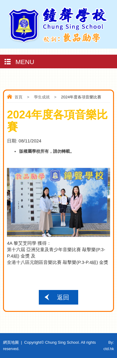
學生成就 (42, 97)
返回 (63, 297)
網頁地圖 (11, 342)
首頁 (18, 97)
